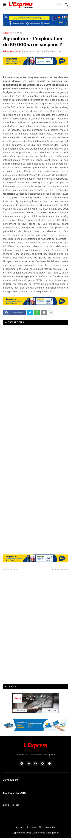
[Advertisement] (35, 439)
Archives (17, 33)
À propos (31, 827)
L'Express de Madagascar (45, 832)
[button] (4, 4)
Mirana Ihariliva (11, 51)
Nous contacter (47, 827)
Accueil (7, 33)
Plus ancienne (59, 569)
